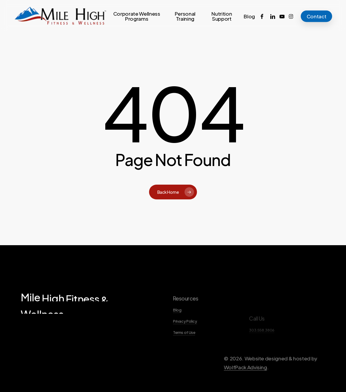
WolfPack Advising (245, 381)
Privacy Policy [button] (185, 335)
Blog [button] (177, 323)
